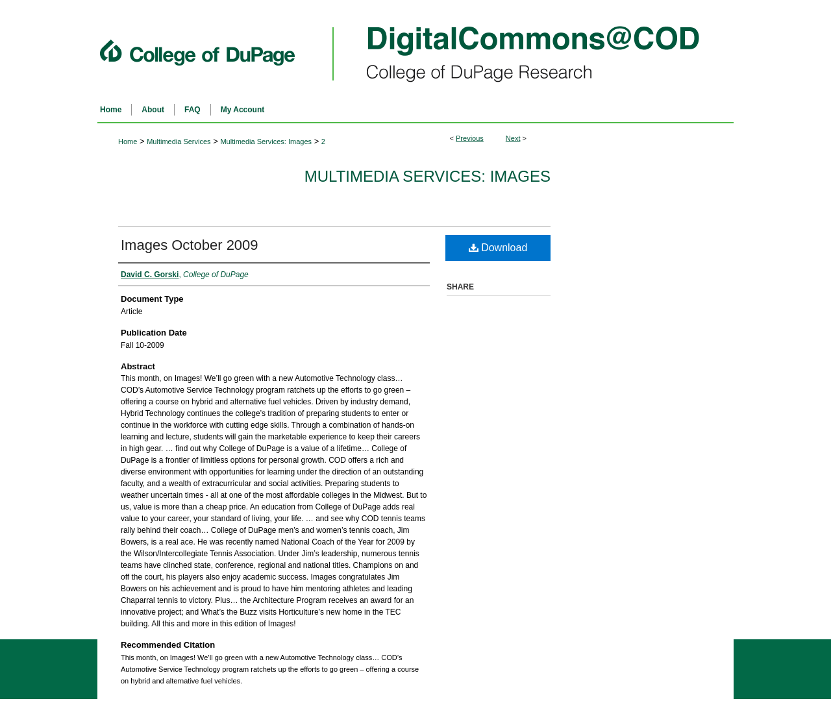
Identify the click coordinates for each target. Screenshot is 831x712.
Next (513, 138)
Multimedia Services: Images (266, 141)
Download (498, 247)
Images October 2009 (189, 245)
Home (127, 141)
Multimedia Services (178, 141)
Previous (470, 138)
